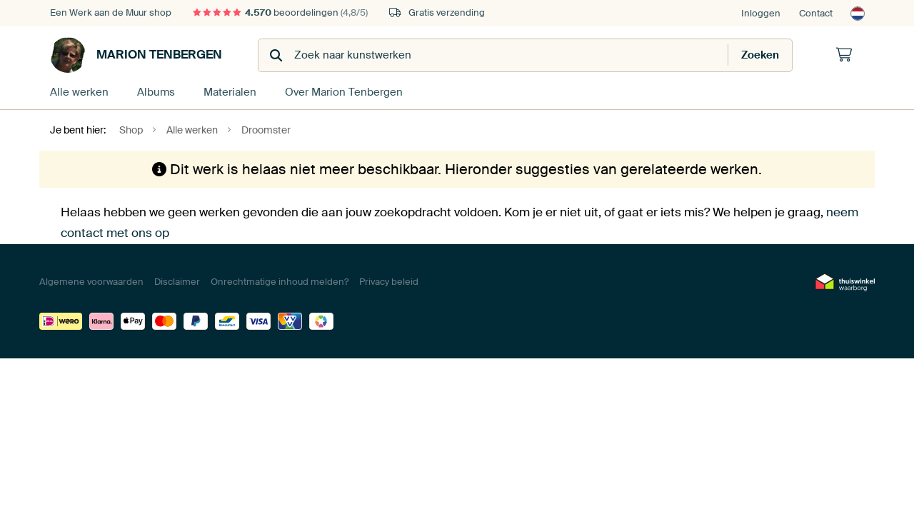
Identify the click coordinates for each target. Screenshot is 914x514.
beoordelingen (280, 12)
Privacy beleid (388, 282)
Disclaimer (177, 282)
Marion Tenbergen (136, 55)
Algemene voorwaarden (91, 282)
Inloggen (760, 13)
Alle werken (79, 92)
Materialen (230, 92)
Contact (816, 13)
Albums (156, 92)
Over (344, 92)
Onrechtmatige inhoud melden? (279, 282)
